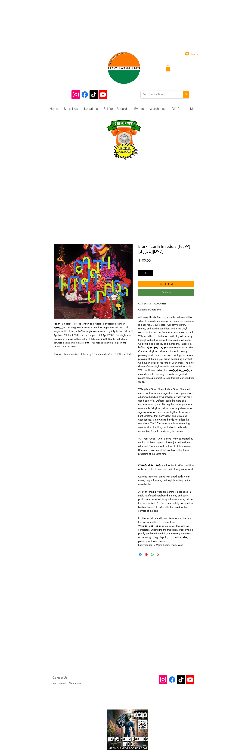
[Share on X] (158, 554)
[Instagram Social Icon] (75, 94)
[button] (168, 68)
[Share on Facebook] (140, 554)
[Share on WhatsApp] (152, 554)
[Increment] (150, 273)
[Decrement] (141, 273)
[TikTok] (94, 94)
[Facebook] (85, 94)
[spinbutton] (145, 273)
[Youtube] (103, 94)
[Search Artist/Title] (159, 94)
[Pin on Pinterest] (146, 554)
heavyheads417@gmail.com (67, 682)
